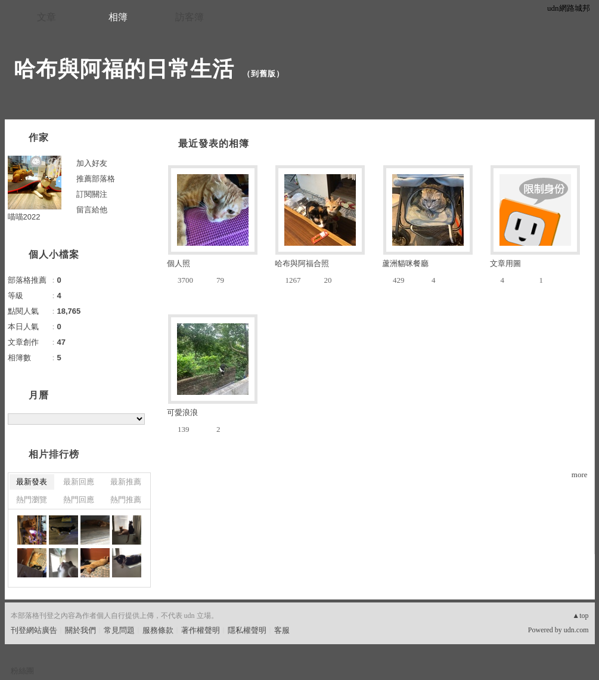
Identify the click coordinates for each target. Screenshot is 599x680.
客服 (282, 630)
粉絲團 (22, 670)
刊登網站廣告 (34, 630)
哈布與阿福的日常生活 (124, 69)
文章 (46, 17)
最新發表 (31, 481)
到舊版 (263, 73)
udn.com (576, 630)
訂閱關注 (91, 194)
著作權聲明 (200, 630)
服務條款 (157, 630)
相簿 (118, 17)
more (580, 474)
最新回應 (78, 481)
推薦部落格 (95, 178)
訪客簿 (189, 17)
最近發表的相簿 (213, 143)
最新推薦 (125, 481)
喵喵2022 (24, 216)
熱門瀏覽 (31, 499)
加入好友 (91, 163)
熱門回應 (78, 499)
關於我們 (80, 630)
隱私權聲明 (247, 630)
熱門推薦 (125, 499)
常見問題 (119, 630)
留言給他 (91, 209)
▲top (580, 615)
